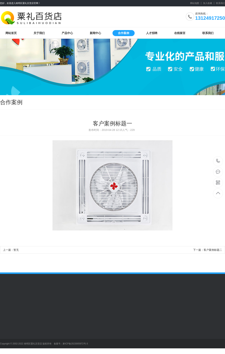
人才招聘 (151, 33)
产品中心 (67, 33)
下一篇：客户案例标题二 (207, 249)
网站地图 (194, 3)
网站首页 (11, 33)
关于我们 (39, 33)
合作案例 (123, 33)
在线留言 (179, 33)
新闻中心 (95, 33)
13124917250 (218, 161)
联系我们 (220, 3)
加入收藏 (207, 3)
